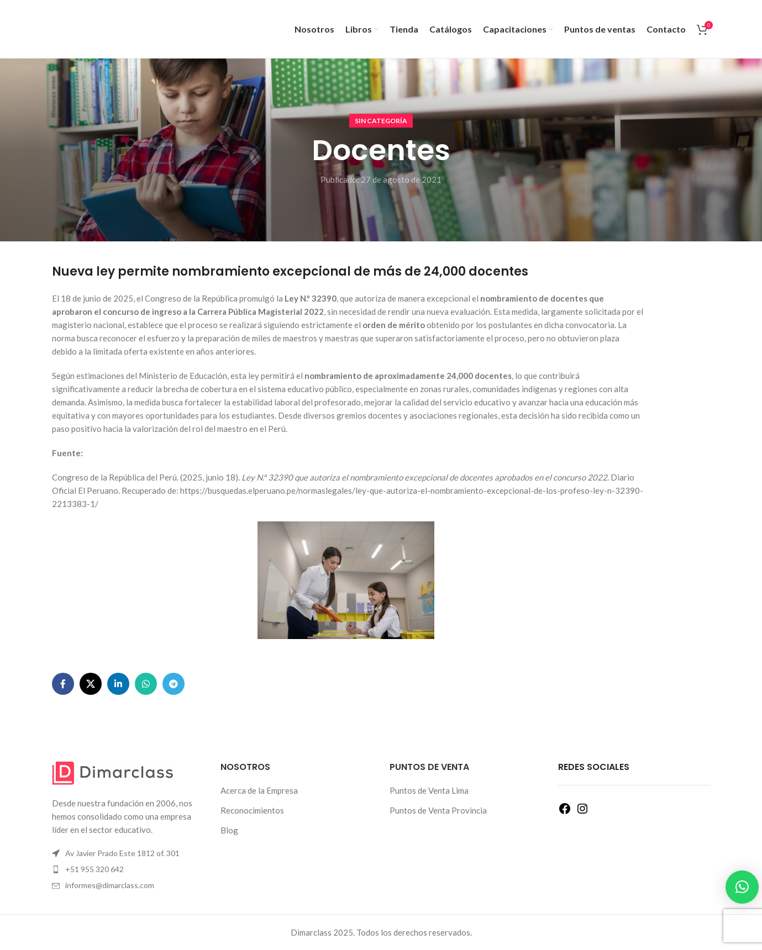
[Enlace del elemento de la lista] (128, 869)
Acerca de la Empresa (259, 790)
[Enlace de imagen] (113, 772)
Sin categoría (381, 121)
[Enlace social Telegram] (173, 684)
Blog (229, 830)
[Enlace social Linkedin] (118, 684)
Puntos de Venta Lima (429, 790)
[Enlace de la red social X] (91, 684)
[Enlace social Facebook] (63, 684)
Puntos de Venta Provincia (438, 810)
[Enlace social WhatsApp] (146, 684)
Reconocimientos (252, 810)
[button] (742, 887)
